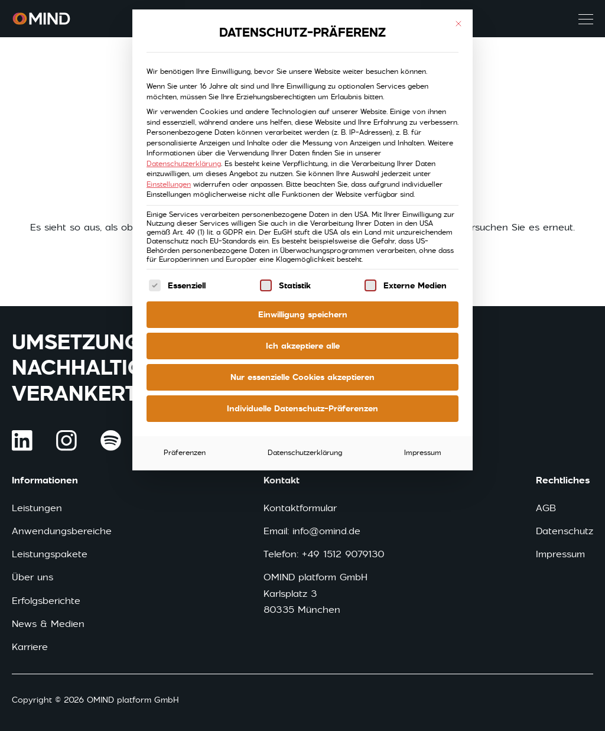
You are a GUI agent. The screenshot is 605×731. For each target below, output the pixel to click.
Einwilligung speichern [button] (302, 314)
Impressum (422, 453)
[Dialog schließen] (458, 23)
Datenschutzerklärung (184, 164)
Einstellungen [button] (169, 184)
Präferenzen (185, 453)
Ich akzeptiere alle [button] (303, 345)
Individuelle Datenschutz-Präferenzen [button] (302, 408)
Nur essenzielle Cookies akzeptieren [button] (302, 377)
